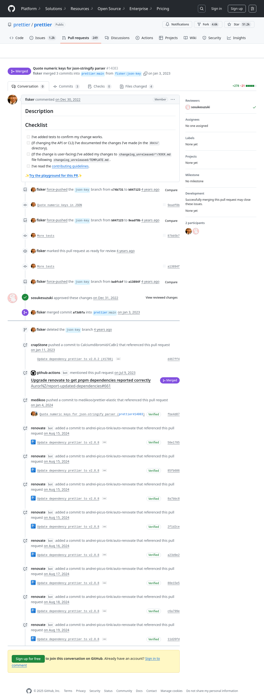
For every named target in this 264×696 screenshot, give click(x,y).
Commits (66, 79)
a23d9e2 (174, 547)
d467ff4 (174, 352)
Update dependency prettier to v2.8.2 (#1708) (75, 352)
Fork (208, 24)
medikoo (38, 392)
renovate (38, 420)
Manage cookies (171, 683)
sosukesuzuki (42, 290)
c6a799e (174, 604)
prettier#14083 (131, 407)
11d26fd (174, 632)
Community (124, 683)
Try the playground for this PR (53, 168)
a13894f (174, 259)
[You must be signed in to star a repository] (239, 24)
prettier (21, 24)
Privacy (81, 683)
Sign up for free (28, 651)
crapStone (39, 337)
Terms (68, 683)
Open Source (112, 8)
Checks (99, 79)
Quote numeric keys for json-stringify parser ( (79, 407)
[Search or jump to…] (201, 8)
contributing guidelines (70, 158)
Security (95, 683)
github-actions (48, 365)
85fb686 (174, 463)
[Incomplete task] (28, 129)
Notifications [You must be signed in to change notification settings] (177, 24)
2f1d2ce (174, 519)
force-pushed (57, 182)
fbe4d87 (174, 407)
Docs (139, 683)
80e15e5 (174, 575)
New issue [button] (241, 54)
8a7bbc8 (174, 491)
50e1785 (174, 435)
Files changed (137, 79)
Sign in (216, 8)
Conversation (28, 79)
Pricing (163, 8)
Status (108, 683)
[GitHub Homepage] (29, 683)
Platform (31, 8)
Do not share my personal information (212, 683)
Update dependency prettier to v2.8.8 (68, 435)
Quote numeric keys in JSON (59, 198)
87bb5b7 (174, 228)
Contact (151, 683)
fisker (37, 64)
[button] (145, 64)
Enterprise (141, 8)
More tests (45, 228)
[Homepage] (11, 9)
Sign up (237, 8)
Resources (82, 8)
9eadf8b (174, 198)
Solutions (56, 8)
